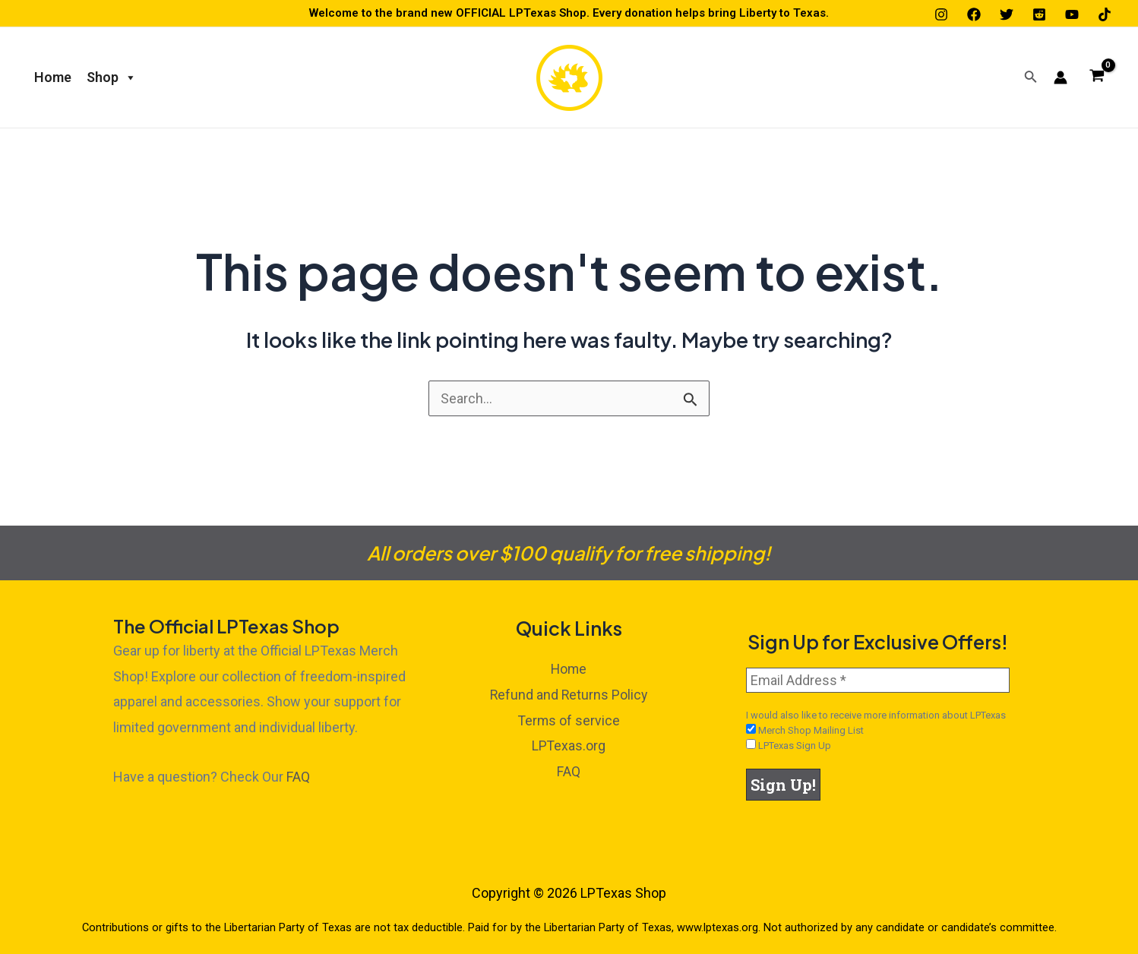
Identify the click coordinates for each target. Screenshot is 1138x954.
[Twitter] (1006, 14)
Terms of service (569, 720)
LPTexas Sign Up (788, 745)
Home (52, 77)
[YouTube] (1072, 14)
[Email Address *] (878, 680)
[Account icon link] (1060, 77)
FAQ (298, 777)
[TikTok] (1104, 14)
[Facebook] (974, 14)
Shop (112, 77)
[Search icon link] (1031, 77)
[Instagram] (941, 14)
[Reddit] (1039, 14)
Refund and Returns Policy (569, 695)
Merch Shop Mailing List (805, 730)
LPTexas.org (569, 745)
